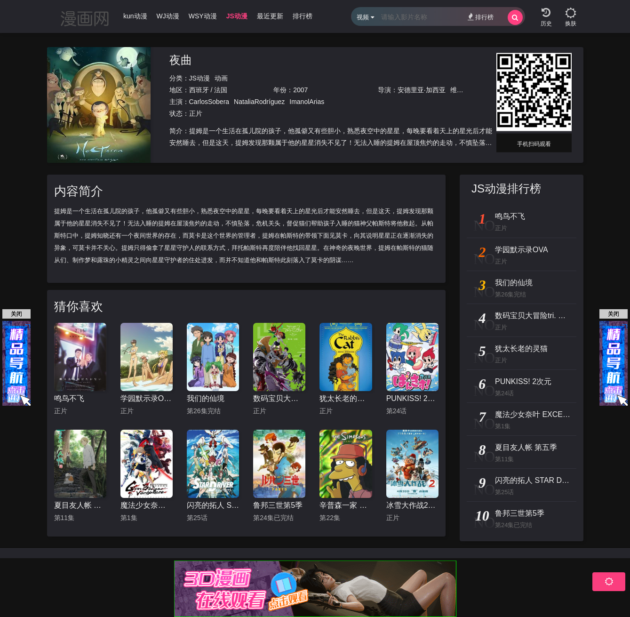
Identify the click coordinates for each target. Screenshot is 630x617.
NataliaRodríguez (259, 101)
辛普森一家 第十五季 (345, 505)
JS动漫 (199, 78)
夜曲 (180, 60)
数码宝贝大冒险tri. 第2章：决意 (279, 398)
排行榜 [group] (302, 16)
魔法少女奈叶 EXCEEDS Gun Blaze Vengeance (146, 505)
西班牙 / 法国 (208, 90)
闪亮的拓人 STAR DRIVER (213, 505)
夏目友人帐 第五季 (80, 505)
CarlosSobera (209, 101)
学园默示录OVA (146, 398)
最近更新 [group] (270, 16)
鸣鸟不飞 (69, 398)
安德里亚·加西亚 (422, 90)
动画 (221, 78)
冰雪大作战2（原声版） (412, 505)
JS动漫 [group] (236, 16)
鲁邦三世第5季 (278, 505)
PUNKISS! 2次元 (412, 398)
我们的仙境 (205, 398)
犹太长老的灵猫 (345, 398)
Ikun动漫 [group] (134, 16)
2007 (300, 90)
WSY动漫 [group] (203, 16)
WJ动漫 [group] (168, 16)
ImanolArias (306, 101)
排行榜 (481, 17)
